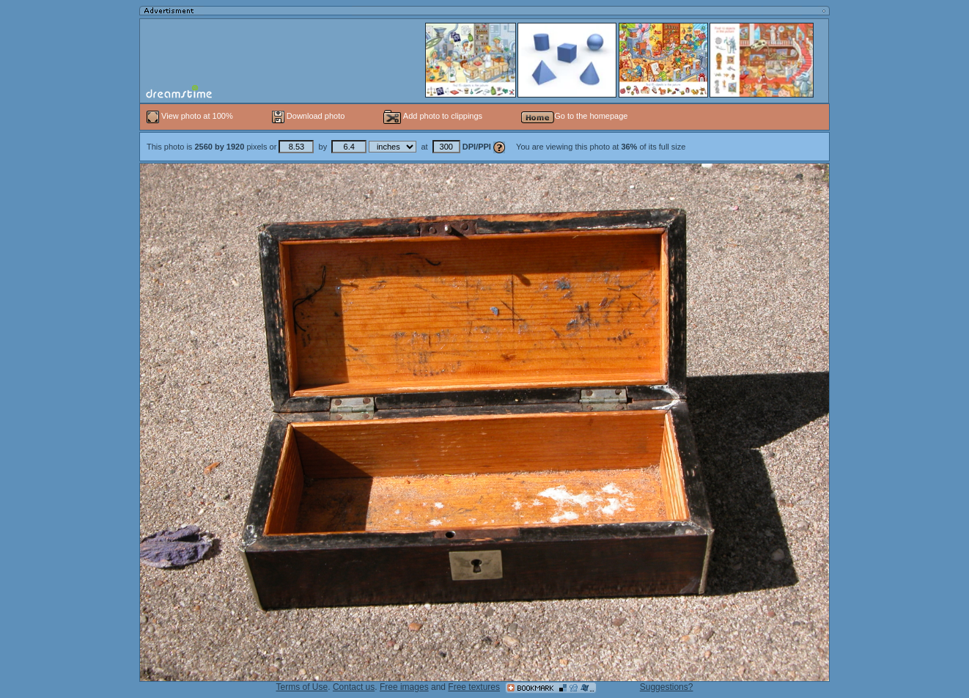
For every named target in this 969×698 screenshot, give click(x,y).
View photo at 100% (191, 115)
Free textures (474, 687)
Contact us (354, 687)
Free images (404, 687)
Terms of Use (302, 687)
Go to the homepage (574, 115)
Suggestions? (666, 687)
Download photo (308, 115)
